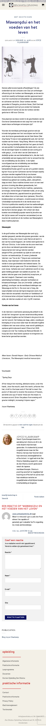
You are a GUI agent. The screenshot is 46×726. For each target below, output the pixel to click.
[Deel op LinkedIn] (34, 416)
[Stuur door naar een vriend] (25, 416)
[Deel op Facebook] (16, 416)
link (23, 427)
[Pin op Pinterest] (30, 416)
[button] (3, 5)
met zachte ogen (23, 17)
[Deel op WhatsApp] (12, 416)
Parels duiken (39, 497)
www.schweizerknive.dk (22, 514)
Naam (7, 576)
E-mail (7, 589)
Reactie (8, 552)
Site (6, 603)
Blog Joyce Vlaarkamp (10, 637)
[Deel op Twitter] (21, 416)
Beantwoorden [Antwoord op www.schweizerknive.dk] (36, 533)
